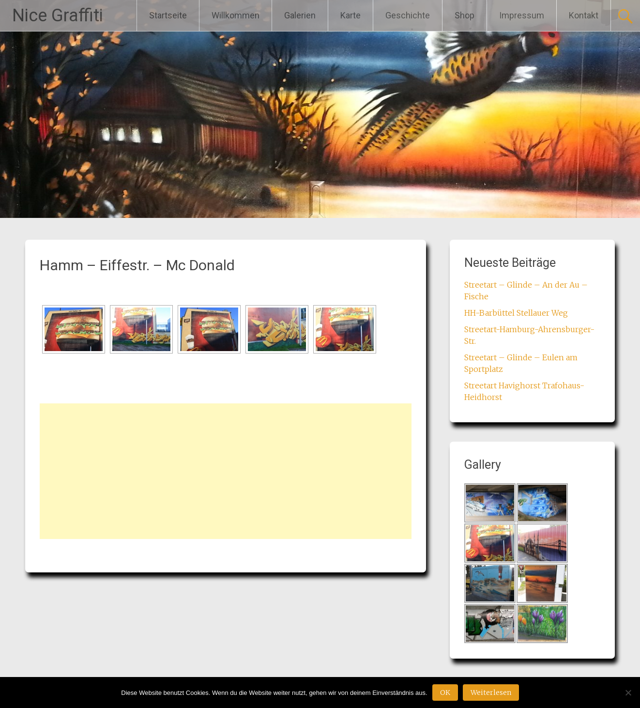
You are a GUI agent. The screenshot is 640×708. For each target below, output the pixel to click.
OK (445, 692)
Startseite (168, 15)
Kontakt (583, 15)
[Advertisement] (225, 471)
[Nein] (628, 692)
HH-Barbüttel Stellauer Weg (516, 313)
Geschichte (407, 15)
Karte (350, 15)
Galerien (300, 15)
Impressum (521, 15)
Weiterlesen (491, 692)
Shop (464, 15)
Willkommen (235, 15)
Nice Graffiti (57, 15)
